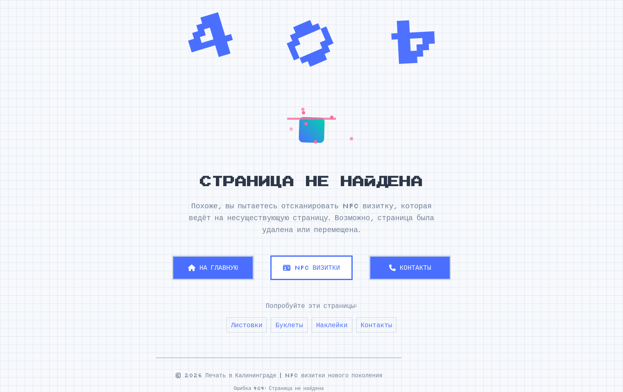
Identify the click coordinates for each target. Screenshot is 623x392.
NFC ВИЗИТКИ (311, 267)
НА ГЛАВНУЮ (213, 267)
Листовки (247, 325)
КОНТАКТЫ (410, 267)
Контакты (376, 325)
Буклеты (289, 325)
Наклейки (332, 325)
